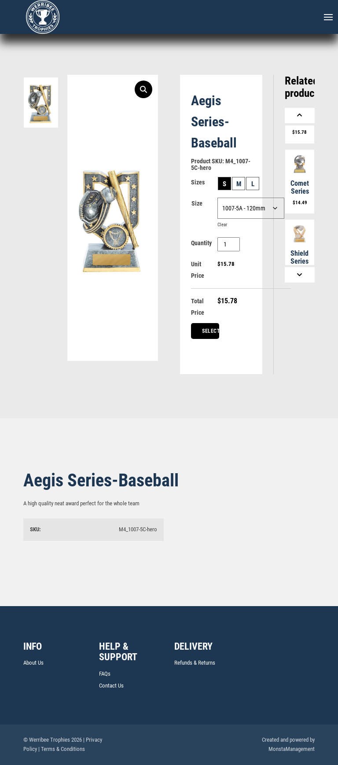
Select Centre (210, 333)
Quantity (201, 242)
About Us (33, 662)
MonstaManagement (291, 749)
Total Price (197, 307)
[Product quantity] (228, 244)
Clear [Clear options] (222, 225)
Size (196, 203)
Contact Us (111, 685)
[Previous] (300, 115)
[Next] (300, 275)
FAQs (104, 673)
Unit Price (197, 270)
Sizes (198, 182)
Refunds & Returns (194, 662)
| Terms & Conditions (61, 749)
